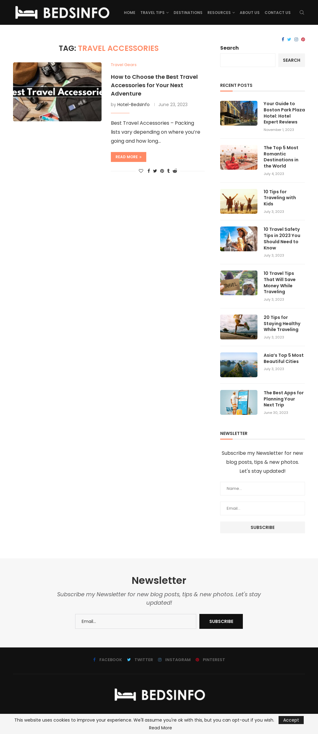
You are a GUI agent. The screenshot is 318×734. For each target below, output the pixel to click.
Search (229, 47)
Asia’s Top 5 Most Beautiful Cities (284, 357)
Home (129, 12)
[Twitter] (289, 39)
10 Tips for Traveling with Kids (280, 198)
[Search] (302, 12)
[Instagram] (296, 39)
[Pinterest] (303, 39)
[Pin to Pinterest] (162, 171)
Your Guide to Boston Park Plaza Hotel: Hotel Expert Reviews (284, 113)
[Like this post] (141, 171)
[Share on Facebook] (149, 171)
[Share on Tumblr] (168, 171)
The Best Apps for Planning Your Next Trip (284, 398)
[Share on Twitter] (155, 171)
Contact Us (278, 12)
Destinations (188, 12)
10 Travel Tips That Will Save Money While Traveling (280, 282)
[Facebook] (283, 39)
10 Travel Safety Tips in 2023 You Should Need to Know (282, 238)
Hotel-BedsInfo (133, 104)
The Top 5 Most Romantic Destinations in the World (281, 157)
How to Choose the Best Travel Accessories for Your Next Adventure (154, 85)
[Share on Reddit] (175, 171)
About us (250, 12)
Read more (129, 156)
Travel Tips (152, 12)
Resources (219, 12)
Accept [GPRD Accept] (291, 720)
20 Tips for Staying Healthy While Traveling (282, 323)
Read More (160, 728)
